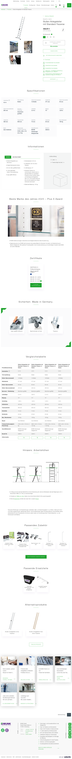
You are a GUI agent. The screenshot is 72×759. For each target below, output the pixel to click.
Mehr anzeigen (41, 281)
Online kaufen (53, 51)
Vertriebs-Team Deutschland (63, 678)
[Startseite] (4, 5)
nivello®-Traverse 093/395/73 (42, 587)
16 (50, 37)
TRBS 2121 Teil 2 (20, 496)
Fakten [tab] (8, 157)
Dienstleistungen (45, 5)
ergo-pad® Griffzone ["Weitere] (16, 331)
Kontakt (52, 1)
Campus (32, 1)
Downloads (22, 1)
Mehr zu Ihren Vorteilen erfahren (48, 748)
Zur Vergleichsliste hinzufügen (54, 55)
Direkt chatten (29, 734)
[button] (56, 5)
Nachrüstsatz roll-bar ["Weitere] (36, 331)
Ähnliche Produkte (36, 644)
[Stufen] (63, 30)
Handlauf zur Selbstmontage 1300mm (63, 544)
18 (53, 37)
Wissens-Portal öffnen (9, 679)
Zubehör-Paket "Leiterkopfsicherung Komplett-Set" (23, 545)
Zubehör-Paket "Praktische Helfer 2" (8, 544)
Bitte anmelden (54, 46)
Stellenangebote (46, 1)
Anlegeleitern (27, 679)
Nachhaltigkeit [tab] (17, 157)
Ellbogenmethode (9, 703)
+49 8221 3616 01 (30, 729)
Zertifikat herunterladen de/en (36, 285)
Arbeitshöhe (16, 498)
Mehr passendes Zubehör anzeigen (36, 556)
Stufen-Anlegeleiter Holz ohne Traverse (36, 632)
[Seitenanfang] (69, 714)
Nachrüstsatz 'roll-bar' (36, 544)
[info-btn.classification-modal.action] (9, 100)
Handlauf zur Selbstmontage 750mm (49, 544)
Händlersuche (39, 1)
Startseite (3, 9)
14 (47, 37)
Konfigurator (32, 5)
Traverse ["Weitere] (55, 331)
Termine (28, 1)
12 (44, 37)
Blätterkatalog (16, 1)
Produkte (26, 5)
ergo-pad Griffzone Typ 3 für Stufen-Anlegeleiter (29, 588)
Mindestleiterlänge (27, 703)
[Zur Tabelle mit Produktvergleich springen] (52, 34)
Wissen (38, 5)
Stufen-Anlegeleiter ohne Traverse (12, 632)
